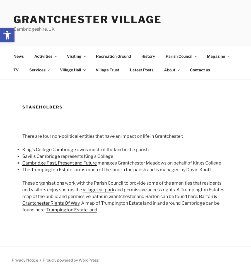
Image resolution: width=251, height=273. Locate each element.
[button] (7, 35)
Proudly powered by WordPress (71, 260)
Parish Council (182, 56)
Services (40, 69)
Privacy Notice (25, 260)
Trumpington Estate (51, 169)
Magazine (218, 56)
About (172, 69)
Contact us (200, 69)
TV (16, 69)
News (18, 56)
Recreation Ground (113, 56)
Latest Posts (141, 69)
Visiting (77, 56)
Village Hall (73, 69)
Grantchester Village (87, 19)
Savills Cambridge (41, 156)
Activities (46, 56)
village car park (98, 189)
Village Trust (107, 69)
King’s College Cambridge (49, 149)
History (148, 56)
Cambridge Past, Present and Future (59, 163)
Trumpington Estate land (71, 209)
